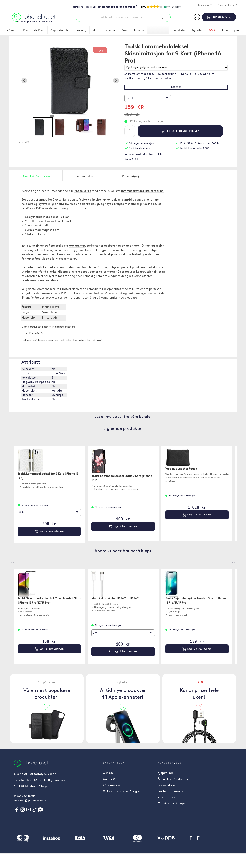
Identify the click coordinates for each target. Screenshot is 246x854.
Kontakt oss (166, 797)
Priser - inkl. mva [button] (226, 5)
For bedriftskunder (171, 791)
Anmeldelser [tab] (85, 176)
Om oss (108, 773)
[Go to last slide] (24, 80)
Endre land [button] (204, 5)
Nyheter (197, 30)
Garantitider (167, 785)
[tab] (52, 116)
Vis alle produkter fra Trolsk (143, 154)
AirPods (39, 30)
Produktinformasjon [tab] (36, 176)
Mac (95, 30)
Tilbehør (109, 30)
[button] (160, 7)
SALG (212, 30)
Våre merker (111, 785)
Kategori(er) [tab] (130, 176)
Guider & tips (112, 779)
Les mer (176, 87)
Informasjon (230, 30)
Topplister (179, 30)
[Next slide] (116, 80)
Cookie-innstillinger (172, 803)
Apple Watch (59, 30)
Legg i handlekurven (180, 131)
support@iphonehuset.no (31, 800)
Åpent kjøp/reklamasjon (175, 779)
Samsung (80, 30)
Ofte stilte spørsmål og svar (123, 791)
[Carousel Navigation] (10, 439)
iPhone (11, 30)
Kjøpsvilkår (165, 773)
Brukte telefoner (132, 30)
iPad (25, 30)
